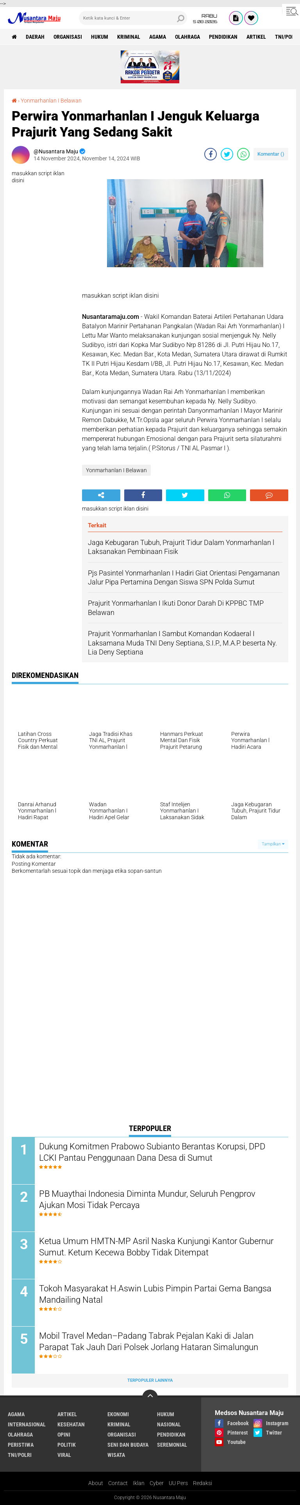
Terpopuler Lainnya (150, 1380)
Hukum (99, 37)
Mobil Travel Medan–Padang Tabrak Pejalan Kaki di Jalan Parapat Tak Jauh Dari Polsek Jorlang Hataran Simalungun (148, 1341)
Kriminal (128, 37)
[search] (133, 18)
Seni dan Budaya (127, 1445)
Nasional (169, 1424)
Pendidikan (223, 37)
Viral (64, 1455)
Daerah (35, 37)
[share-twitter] (227, 154)
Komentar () (270, 154)
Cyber (157, 1483)
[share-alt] (101, 495)
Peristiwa (21, 1445)
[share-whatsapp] (243, 154)
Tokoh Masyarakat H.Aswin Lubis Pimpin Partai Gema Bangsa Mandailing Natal (155, 1294)
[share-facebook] (210, 154)
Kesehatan (71, 1424)
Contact (118, 1483)
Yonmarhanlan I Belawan (51, 100)
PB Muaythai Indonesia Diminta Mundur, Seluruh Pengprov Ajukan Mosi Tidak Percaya (147, 1199)
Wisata (116, 1455)
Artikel (256, 37)
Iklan (139, 1483)
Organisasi (68, 37)
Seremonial (172, 1445)
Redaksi (202, 1483)
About (95, 1483)
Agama (157, 37)
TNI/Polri (20, 1455)
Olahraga (187, 37)
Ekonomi (118, 1414)
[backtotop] (150, 1397)
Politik (66, 1445)
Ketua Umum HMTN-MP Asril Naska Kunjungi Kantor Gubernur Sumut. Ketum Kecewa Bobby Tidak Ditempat (156, 1246)
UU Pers (178, 1483)
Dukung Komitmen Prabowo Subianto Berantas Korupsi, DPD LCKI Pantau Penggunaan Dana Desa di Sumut (152, 1152)
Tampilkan (273, 844)
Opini (63, 1434)
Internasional (27, 1424)
